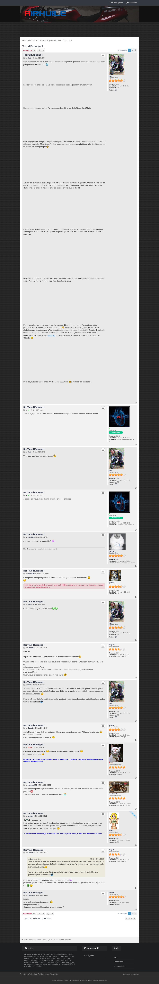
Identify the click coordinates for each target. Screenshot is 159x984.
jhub (110, 76)
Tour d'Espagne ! (32, 46)
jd (109, 428)
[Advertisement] (79, 29)
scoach (111, 830)
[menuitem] (131, 3)
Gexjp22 (111, 645)
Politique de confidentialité (48, 974)
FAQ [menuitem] (115, 957)
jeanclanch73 (113, 794)
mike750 (111, 551)
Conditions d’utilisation (28, 974)
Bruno (111, 763)
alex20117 (112, 582)
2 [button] (132, 50)
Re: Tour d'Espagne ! (33, 407)
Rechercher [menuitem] (118, 962)
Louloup (111, 892)
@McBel (51, 335)
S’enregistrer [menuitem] (89, 955)
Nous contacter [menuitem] (119, 966)
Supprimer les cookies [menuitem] (131, 974)
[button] (135, 50)
